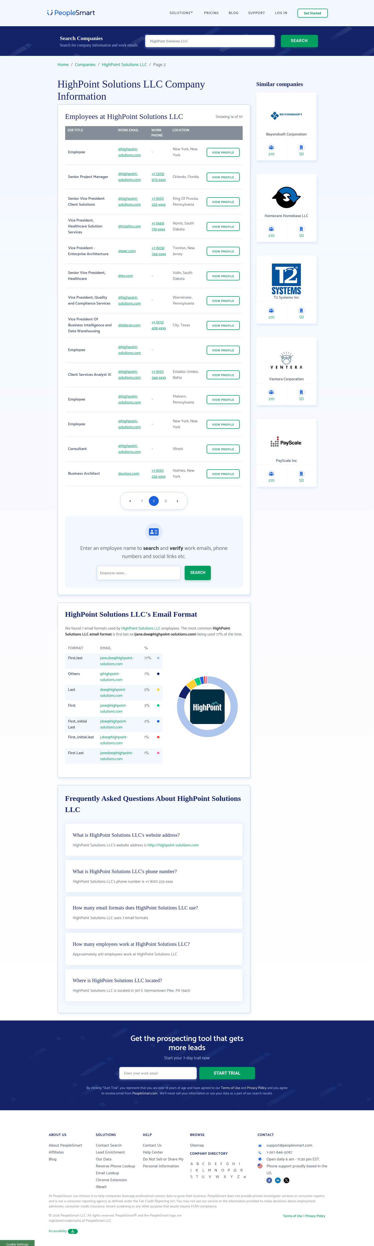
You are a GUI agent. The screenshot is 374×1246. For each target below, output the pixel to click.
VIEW (223, 152)
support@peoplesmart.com (284, 1145)
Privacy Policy (257, 1088)
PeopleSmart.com (144, 1093)
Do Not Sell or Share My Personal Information (163, 1163)
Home (63, 64)
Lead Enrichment (110, 1152)
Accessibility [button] (63, 1231)
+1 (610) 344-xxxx (159, 374)
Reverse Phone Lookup (115, 1166)
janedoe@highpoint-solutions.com (116, 756)
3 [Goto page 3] (166, 501)
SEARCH (299, 40)
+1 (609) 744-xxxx (159, 251)
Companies (85, 64)
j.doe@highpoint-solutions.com (114, 740)
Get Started (312, 13)
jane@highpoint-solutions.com (113, 708)
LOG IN (281, 13)
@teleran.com (129, 325)
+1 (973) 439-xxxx (159, 325)
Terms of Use (230, 1088)
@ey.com (125, 275)
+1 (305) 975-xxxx (159, 177)
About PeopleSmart (65, 1145)
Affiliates (56, 1152)
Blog (53, 1159)
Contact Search (109, 1145)
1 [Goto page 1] (142, 501)
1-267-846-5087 (274, 1152)
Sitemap (197, 1145)
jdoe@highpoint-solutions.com (113, 724)
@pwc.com (127, 251)
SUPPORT (256, 13)
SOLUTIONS (181, 13)
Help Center (153, 1152)
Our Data (103, 1159)
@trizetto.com (129, 226)
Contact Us (152, 1145)
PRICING (211, 13)
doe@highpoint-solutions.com (113, 692)
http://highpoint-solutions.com (173, 845)
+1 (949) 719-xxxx (158, 226)
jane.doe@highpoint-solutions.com (117, 661)
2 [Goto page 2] (154, 501)
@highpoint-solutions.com (129, 152)
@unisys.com (128, 473)
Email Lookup (107, 1173)
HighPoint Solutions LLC (124, 64)
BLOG (233, 13)
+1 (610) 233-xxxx (159, 201)
